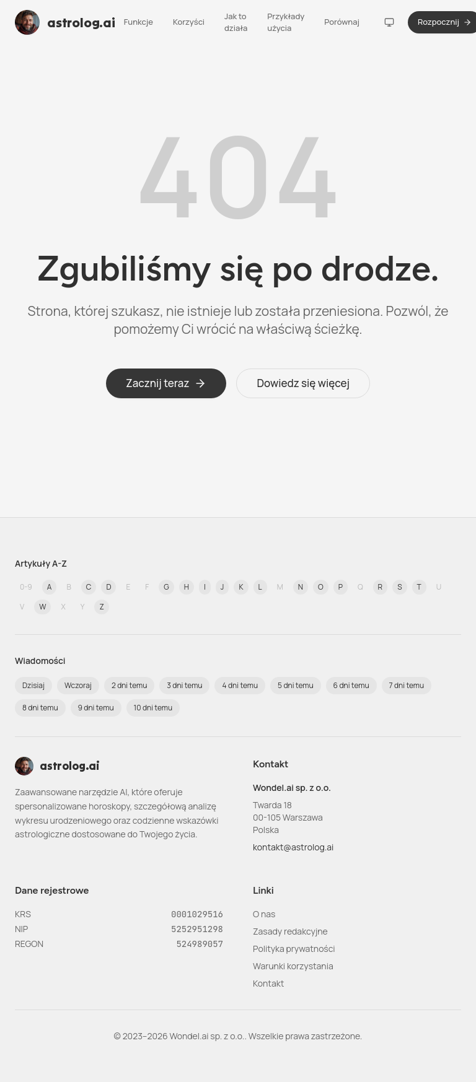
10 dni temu (153, 707)
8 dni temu (40, 707)
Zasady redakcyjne (290, 931)
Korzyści (189, 21)
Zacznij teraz (166, 383)
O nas (264, 914)
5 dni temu (295, 685)
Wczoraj (78, 685)
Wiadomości (40, 660)
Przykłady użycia (285, 22)
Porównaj (341, 21)
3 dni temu (184, 685)
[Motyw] (389, 22)
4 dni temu (240, 685)
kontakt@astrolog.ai (293, 847)
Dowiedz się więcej (303, 383)
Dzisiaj (33, 685)
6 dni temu (351, 685)
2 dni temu (129, 685)
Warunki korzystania (293, 966)
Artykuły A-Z (41, 563)
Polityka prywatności (294, 948)
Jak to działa (235, 22)
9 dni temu (96, 707)
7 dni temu (407, 685)
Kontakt (268, 983)
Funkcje (138, 21)
